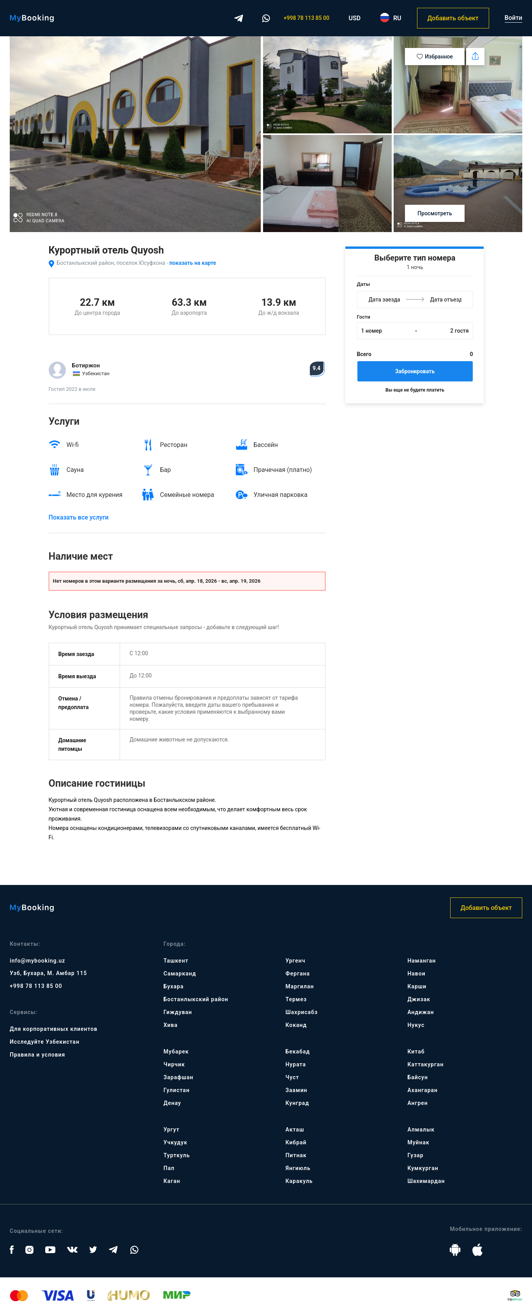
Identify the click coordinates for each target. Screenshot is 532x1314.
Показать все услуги (79, 517)
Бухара (174, 986)
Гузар (415, 1155)
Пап (169, 1168)
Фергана (297, 973)
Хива (171, 1025)
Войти (513, 17)
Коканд (296, 1025)
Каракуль (299, 1181)
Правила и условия (37, 1055)
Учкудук (175, 1142)
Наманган (421, 961)
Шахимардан (426, 1181)
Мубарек (176, 1051)
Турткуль (177, 1155)
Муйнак (418, 1142)
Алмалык (421, 1129)
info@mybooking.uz (37, 961)
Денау (172, 1103)
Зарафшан (179, 1077)
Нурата (295, 1064)
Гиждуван (178, 1012)
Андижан (420, 1012)
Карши (416, 986)
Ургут (172, 1129)
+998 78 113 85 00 (306, 18)
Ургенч (295, 961)
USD (355, 18)
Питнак (295, 1155)
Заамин (296, 1090)
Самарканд (180, 973)
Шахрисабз (301, 1012)
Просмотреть (434, 213)
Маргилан (299, 986)
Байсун (417, 1077)
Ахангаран (422, 1090)
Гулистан (177, 1090)
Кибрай (295, 1142)
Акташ (294, 1129)
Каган (172, 1181)
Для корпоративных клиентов (53, 1029)
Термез (296, 999)
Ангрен (417, 1103)
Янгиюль (297, 1168)
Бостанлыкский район (196, 999)
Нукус (415, 1025)
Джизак (418, 999)
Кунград (297, 1103)
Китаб (415, 1051)
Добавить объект (452, 18)
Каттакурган (425, 1064)
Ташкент (176, 961)
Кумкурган (422, 1168)
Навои (416, 973)
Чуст (292, 1077)
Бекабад (297, 1051)
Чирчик (174, 1064)
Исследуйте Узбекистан (45, 1042)
